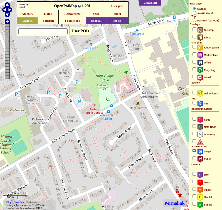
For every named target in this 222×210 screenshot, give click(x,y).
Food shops (72, 20)
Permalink (174, 203)
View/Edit (150, 2)
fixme (203, 119)
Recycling (206, 70)
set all (117, 20)
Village (204, 190)
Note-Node (206, 127)
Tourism (48, 20)
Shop (96, 13)
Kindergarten (208, 47)
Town (203, 182)
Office (204, 62)
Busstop (205, 30)
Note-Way (206, 134)
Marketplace (207, 55)
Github (22, 7)
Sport (117, 13)
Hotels (48, 13)
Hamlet (204, 197)
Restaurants (72, 13)
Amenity (27, 13)
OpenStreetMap (16, 202)
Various (27, 20)
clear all (96, 20)
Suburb (204, 204)
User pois (117, 6)
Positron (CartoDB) (208, 20)
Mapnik (201, 9)
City (202, 175)
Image (204, 151)
